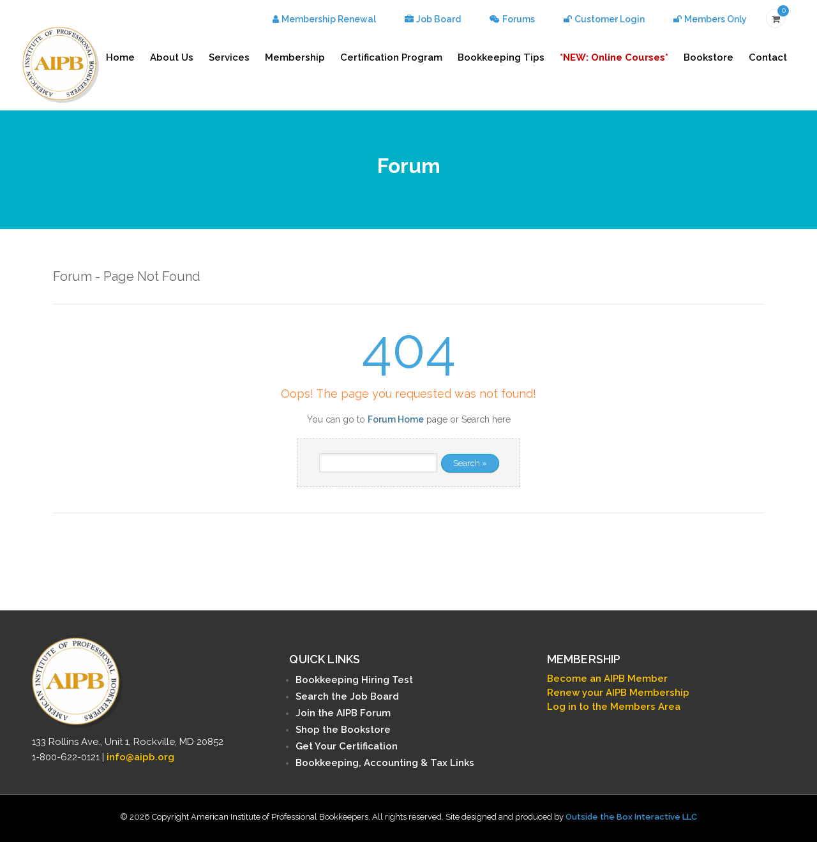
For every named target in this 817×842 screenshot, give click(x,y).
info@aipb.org (140, 757)
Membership (295, 57)
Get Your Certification (347, 746)
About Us (171, 57)
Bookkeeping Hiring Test (354, 680)
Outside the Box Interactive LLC (631, 817)
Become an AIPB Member (607, 678)
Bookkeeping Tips (501, 57)
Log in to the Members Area (613, 706)
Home (120, 57)
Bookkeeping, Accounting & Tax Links (385, 763)
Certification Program (391, 57)
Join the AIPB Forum (343, 713)
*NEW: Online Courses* (614, 57)
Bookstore (708, 57)
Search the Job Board (347, 696)
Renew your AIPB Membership (618, 692)
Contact (768, 57)
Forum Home (396, 419)
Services (229, 57)
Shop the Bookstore (343, 729)
